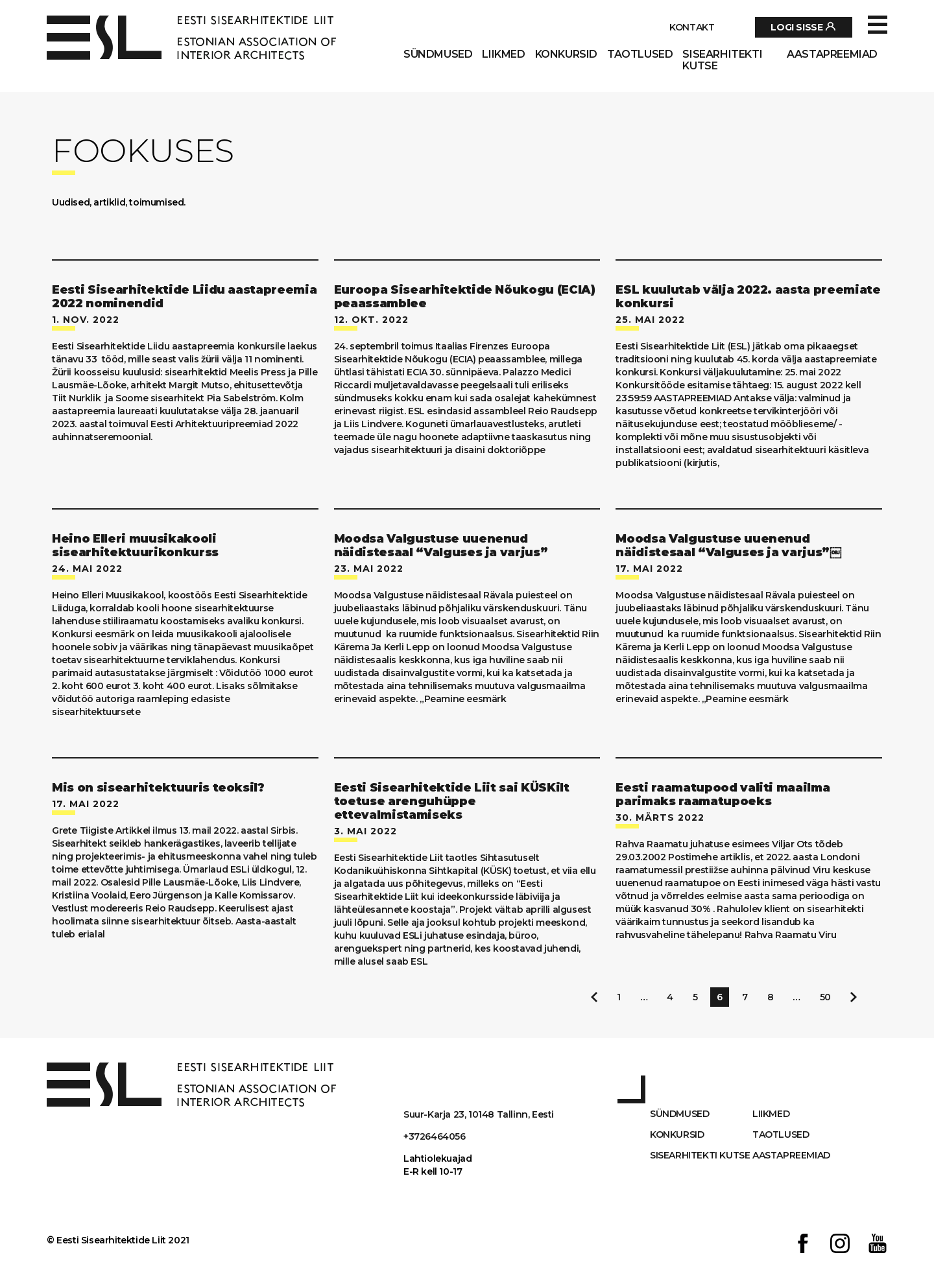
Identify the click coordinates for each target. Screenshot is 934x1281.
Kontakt (691, 27)
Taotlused (640, 54)
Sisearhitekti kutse (722, 60)
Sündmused (437, 54)
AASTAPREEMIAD (832, 54)
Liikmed (503, 54)
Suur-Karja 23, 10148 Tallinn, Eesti (478, 1114)
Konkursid (566, 54)
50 (825, 997)
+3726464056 (434, 1136)
